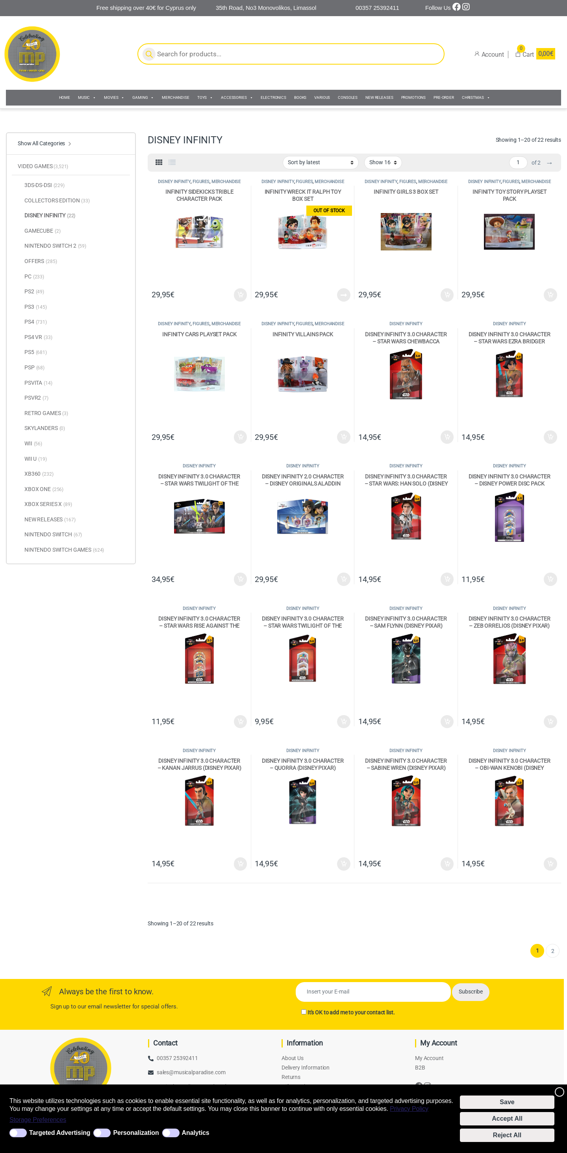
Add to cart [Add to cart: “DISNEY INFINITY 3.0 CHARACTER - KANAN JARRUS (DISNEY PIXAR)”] (240, 864)
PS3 (32, 307)
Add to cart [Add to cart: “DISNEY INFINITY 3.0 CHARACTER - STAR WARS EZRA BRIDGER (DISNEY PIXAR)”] (550, 437)
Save (507, 1102)
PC (31, 277)
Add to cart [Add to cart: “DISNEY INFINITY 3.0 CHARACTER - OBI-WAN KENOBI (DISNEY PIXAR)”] (550, 864)
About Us (293, 1058)
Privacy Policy (409, 1108)
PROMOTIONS (413, 97)
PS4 (32, 322)
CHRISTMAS (476, 98)
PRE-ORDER (444, 97)
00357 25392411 (177, 1058)
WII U (32, 459)
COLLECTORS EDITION (54, 201)
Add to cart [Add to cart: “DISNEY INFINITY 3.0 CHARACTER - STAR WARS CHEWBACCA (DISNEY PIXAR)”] (447, 437)
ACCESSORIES (237, 98)
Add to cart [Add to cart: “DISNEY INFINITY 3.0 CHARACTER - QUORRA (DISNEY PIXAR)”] (343, 864)
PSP (31, 368)
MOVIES (114, 98)
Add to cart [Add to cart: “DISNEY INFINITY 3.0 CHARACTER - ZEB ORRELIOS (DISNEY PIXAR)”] (550, 722)
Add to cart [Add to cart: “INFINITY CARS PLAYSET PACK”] (240, 437)
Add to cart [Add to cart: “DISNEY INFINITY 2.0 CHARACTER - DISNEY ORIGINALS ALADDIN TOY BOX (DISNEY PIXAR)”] (343, 579)
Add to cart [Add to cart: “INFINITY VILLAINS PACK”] (343, 437)
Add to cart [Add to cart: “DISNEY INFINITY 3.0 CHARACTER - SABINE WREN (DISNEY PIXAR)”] (447, 864)
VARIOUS (322, 97)
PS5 (32, 352)
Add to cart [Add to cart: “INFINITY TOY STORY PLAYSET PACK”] (550, 295)
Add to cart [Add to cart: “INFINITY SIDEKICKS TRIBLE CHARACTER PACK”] (240, 295)
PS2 (31, 292)
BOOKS (300, 97)
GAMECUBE (39, 231)
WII (30, 444)
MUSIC (87, 98)
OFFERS (37, 261)
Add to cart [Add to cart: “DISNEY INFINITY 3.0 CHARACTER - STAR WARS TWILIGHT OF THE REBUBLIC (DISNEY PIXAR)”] (240, 579)
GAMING (143, 98)
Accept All (507, 1118)
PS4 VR (35, 337)
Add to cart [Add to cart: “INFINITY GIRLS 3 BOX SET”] (447, 295)
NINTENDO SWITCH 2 (52, 246)
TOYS (205, 98)
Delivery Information (306, 1067)
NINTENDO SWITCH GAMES (61, 550)
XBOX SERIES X (45, 504)
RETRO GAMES (43, 413)
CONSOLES (348, 97)
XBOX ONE (40, 489)
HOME (64, 97)
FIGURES (201, 181)
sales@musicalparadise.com (191, 1072)
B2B (420, 1067)
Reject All (507, 1135)
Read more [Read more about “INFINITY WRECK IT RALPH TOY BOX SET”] (343, 295)
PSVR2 (33, 398)
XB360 (36, 474)
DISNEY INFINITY (174, 181)
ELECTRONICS (273, 97)
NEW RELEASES (379, 97)
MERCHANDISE (175, 97)
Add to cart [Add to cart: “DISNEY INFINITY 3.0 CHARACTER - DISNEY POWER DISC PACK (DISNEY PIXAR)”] (550, 579)
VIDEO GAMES (43, 166)
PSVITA (35, 383)
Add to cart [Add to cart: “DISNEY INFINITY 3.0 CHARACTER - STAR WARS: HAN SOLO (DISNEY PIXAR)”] (447, 579)
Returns (291, 1077)
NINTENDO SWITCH (50, 534)
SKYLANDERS (41, 428)
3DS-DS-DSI (41, 185)
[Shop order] (321, 162)
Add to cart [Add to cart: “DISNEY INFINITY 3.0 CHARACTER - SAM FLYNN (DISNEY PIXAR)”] (447, 722)
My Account (429, 1058)
